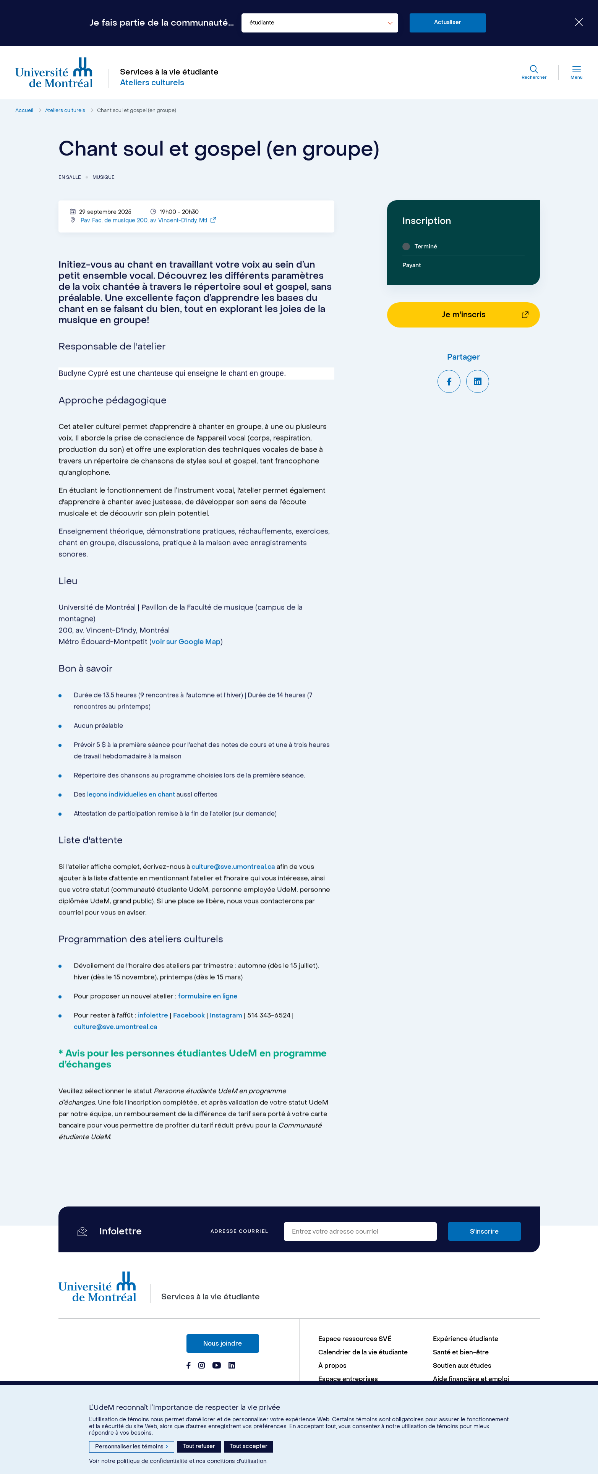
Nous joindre (222, 1343)
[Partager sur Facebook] (449, 381)
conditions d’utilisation (236, 1461)
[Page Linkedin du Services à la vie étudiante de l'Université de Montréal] (232, 1366)
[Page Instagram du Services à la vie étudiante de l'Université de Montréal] (201, 1366)
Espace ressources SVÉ (354, 1339)
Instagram (226, 1020)
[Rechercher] (534, 72)
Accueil (24, 110)
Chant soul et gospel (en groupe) (136, 110)
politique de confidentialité (152, 1461)
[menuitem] (371, 1339)
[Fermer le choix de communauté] (573, 23)
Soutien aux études (462, 1366)
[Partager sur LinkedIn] (477, 381)
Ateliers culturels (65, 110)
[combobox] (319, 22)
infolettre (153, 1020)
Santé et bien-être (461, 1352)
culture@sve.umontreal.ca (233, 871)
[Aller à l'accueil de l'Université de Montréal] (54, 72)
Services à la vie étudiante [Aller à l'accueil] (169, 72)
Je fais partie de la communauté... (161, 23)
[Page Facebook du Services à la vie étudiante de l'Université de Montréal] (188, 1366)
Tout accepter (248, 1446)
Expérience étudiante (465, 1339)
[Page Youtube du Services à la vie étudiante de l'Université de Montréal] (216, 1366)
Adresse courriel (240, 1231)
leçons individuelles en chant (131, 799)
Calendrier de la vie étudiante (363, 1352)
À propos (332, 1366)
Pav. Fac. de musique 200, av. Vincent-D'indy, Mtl (148, 225)
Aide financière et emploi (471, 1379)
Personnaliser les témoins (131, 1446)
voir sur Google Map (186, 646)
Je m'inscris (463, 315)
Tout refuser (199, 1446)
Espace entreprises (348, 1379)
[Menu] (571, 72)
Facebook (189, 1020)
